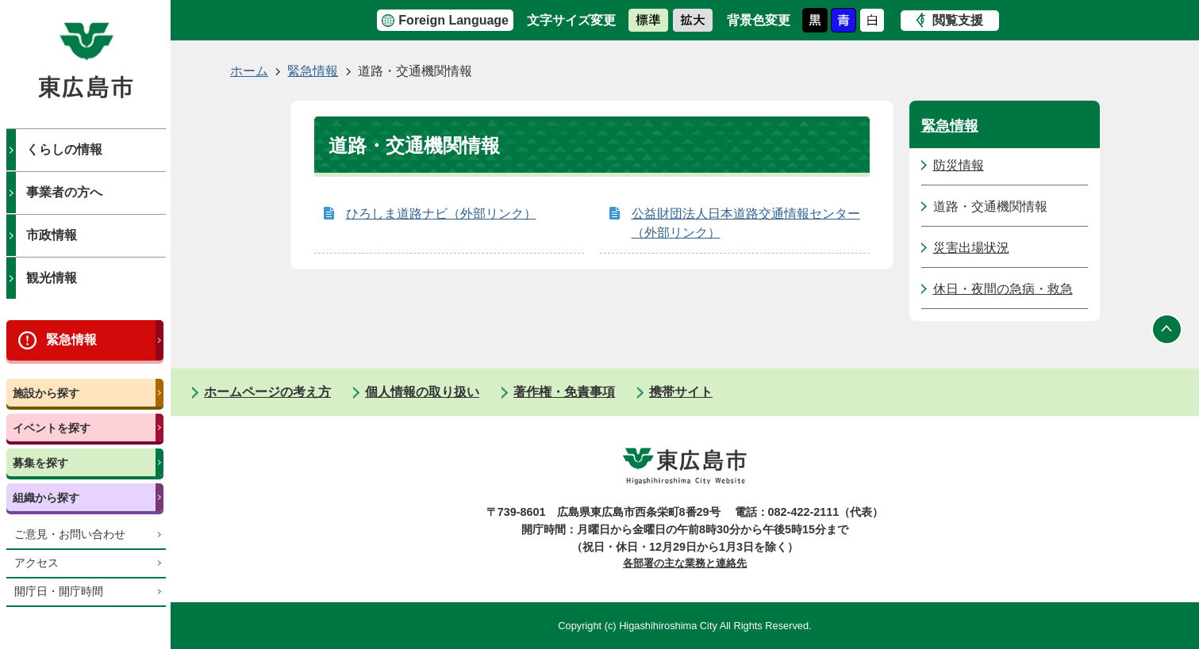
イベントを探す (51, 428)
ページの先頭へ (1167, 329)
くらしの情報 (64, 149)
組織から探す (46, 497)
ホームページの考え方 (267, 392)
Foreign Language (453, 20)
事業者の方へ (64, 192)
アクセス (36, 563)
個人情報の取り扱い (422, 392)
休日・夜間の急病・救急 (1003, 289)
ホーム (249, 71)
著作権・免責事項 (564, 392)
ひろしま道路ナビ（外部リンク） (441, 213)
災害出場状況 (971, 247)
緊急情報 (71, 339)
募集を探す (40, 462)
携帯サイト (681, 392)
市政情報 (51, 235)
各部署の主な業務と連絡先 (685, 563)
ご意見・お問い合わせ (69, 534)
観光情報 (51, 277)
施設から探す (46, 393)
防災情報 (958, 165)
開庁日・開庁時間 (58, 591)
